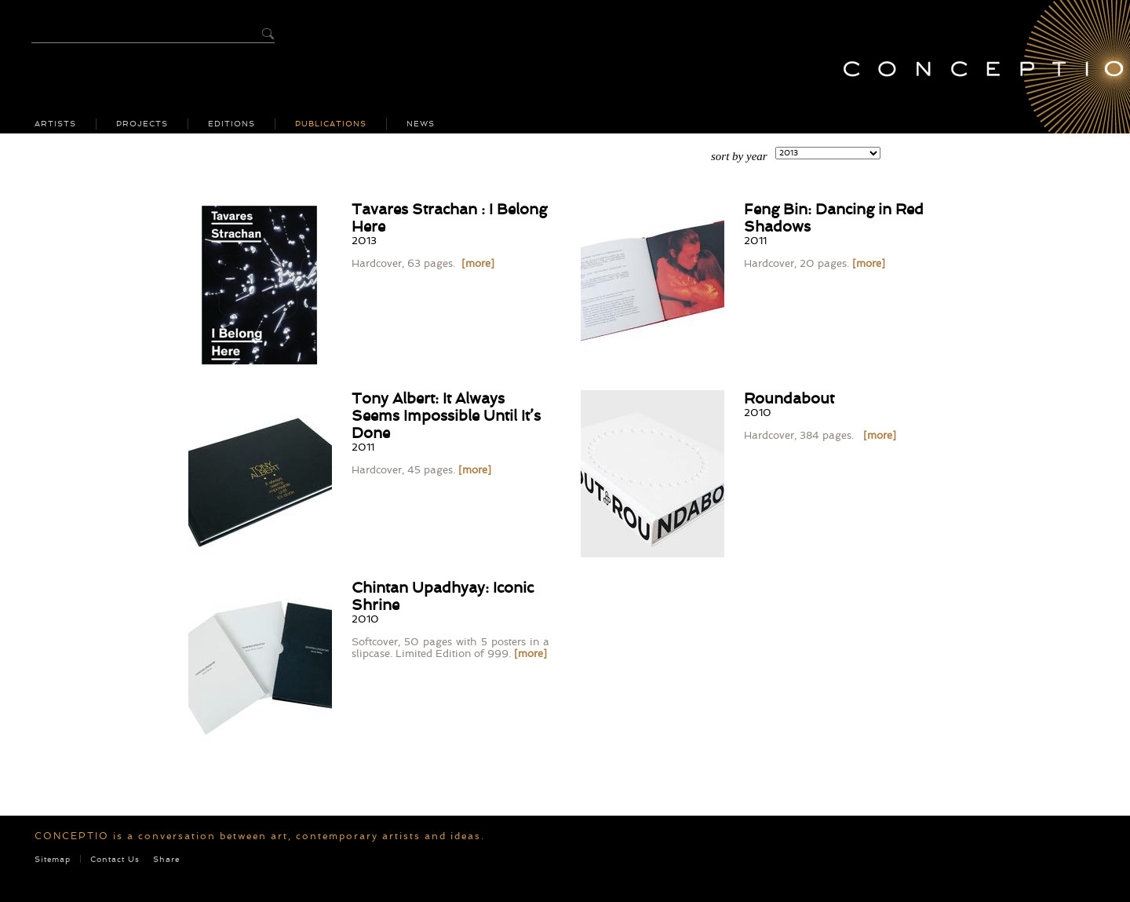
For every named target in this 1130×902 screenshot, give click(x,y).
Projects (142, 124)
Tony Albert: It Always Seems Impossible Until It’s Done (446, 415)
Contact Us (115, 859)
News (420, 124)
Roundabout (789, 398)
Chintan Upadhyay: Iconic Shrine (443, 596)
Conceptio (977, 66)
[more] (477, 263)
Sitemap (53, 859)
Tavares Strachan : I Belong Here (449, 218)
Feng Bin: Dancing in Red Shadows (834, 218)
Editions (231, 124)
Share (166, 859)
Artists (55, 124)
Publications (330, 124)
